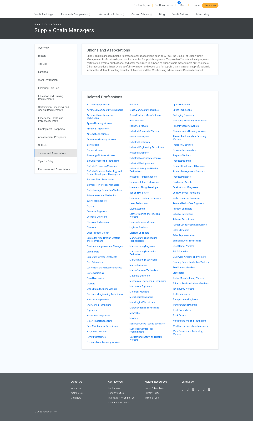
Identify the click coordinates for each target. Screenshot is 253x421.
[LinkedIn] (189, 389)
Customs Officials (95, 273)
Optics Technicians (182, 110)
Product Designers (182, 160)
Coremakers (93, 251)
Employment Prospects (51, 129)
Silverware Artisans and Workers (189, 257)
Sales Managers (181, 230)
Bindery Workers (95, 150)
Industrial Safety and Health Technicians (144, 170)
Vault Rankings (44, 14)
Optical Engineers (181, 104)
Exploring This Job (48, 88)
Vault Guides (180, 14)
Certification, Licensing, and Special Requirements (53, 109)
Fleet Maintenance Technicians (102, 326)
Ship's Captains (180, 251)
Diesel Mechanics (95, 278)
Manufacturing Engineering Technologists (143, 239)
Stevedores (178, 273)
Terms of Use (152, 397)
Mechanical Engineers (141, 286)
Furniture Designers (96, 337)
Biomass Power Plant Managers (103, 185)
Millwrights (135, 313)
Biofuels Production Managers (102, 166)
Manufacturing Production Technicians (143, 253)
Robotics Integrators (183, 214)
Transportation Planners (185, 304)
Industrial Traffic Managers (143, 176)
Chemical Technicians (98, 222)
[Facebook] (184, 389)
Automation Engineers (98, 134)
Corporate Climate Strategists (102, 257)
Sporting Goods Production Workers (191, 262)
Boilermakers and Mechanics (101, 195)
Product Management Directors (189, 171)
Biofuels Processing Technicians (103, 160)
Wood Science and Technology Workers (188, 332)
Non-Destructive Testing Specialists (148, 323)
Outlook (42, 145)
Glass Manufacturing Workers (145, 110)
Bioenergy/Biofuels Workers (101, 155)
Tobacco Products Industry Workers (191, 283)
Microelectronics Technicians (144, 307)
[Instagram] (200, 389)
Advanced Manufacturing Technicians (100, 116)
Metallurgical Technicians (142, 302)
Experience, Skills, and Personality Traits (50, 120)
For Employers (142, 5)
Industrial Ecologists (140, 142)
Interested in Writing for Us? (122, 397)
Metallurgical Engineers (141, 297)
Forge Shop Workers (97, 331)
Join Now (210, 5)
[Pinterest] (205, 389)
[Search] (217, 14)
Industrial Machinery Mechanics (146, 158)
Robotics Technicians (183, 219)
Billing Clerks (93, 145)
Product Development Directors (189, 166)
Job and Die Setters (140, 192)
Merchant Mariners (139, 291)
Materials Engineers (140, 275)
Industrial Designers (140, 136)
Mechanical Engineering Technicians (148, 281)
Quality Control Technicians (186, 192)
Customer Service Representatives (104, 267)
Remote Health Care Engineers (188, 203)
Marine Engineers (138, 265)
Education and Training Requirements (50, 98)
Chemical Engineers (97, 217)
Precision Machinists (183, 145)
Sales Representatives (184, 235)
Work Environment (48, 80)
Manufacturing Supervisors (143, 259)
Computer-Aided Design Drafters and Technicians (103, 239)
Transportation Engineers (185, 299)
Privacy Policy (152, 393)
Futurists (134, 104)
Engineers (92, 310)
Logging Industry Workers (142, 222)
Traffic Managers (181, 294)
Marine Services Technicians (144, 270)
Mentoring (202, 14)
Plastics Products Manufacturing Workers (189, 138)
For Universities (164, 5)
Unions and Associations (52, 153)
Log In (196, 5)
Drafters (91, 283)
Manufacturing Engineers (142, 246)
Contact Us (77, 393)
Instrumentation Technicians (144, 182)
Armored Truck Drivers (98, 128)
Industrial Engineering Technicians (147, 147)
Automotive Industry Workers (101, 139)
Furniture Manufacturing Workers (103, 342)
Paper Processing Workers (186, 126)
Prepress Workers (182, 155)
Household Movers (139, 126)
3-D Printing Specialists (98, 104)
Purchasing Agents (182, 182)
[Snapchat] (210, 389)
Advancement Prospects (52, 137)
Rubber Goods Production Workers (190, 224)
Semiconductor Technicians (187, 240)
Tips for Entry (45, 161)
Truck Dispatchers (182, 310)
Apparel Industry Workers (99, 123)
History (42, 55)
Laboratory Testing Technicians (145, 198)
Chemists (91, 227)
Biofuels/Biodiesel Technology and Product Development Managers (104, 172)
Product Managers (182, 176)
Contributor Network (118, 402)
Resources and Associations (54, 169)
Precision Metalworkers (185, 150)
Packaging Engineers (183, 115)
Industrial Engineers (140, 152)
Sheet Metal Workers (183, 246)
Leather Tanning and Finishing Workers (145, 215)
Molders (134, 318)
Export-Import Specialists (99, 321)
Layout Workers (137, 208)
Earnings (43, 71)
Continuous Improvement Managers (105, 246)
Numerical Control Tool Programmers (141, 330)
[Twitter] (194, 389)
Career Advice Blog (154, 388)
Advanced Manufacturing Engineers (105, 110)
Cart (183, 5)
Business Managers (97, 201)
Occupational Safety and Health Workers (146, 338)
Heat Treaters (137, 120)
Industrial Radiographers (142, 163)
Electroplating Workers (98, 299)
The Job (42, 63)
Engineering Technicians (99, 305)
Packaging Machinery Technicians (190, 120)
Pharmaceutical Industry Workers (189, 131)
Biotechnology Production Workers (104, 190)
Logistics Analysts (139, 227)
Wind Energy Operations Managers (190, 326)
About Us (76, 388)
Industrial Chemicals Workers (144, 131)
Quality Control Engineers (185, 187)
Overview (43, 47)
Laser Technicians (139, 203)
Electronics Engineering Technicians (105, 294)
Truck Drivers (179, 315)
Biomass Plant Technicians (100, 179)
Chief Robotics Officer (98, 232)
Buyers (90, 206)
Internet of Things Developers (145, 187)
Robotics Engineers (182, 208)
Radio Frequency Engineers (186, 198)
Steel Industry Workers (184, 267)
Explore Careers (53, 24)
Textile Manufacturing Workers (188, 278)
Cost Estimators (95, 262)
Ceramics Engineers (97, 211)
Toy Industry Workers (183, 289)
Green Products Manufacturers (145, 115)
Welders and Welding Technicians (189, 320)
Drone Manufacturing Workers (102, 289)
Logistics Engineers (139, 232)
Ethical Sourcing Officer (98, 315)
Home (37, 24)
